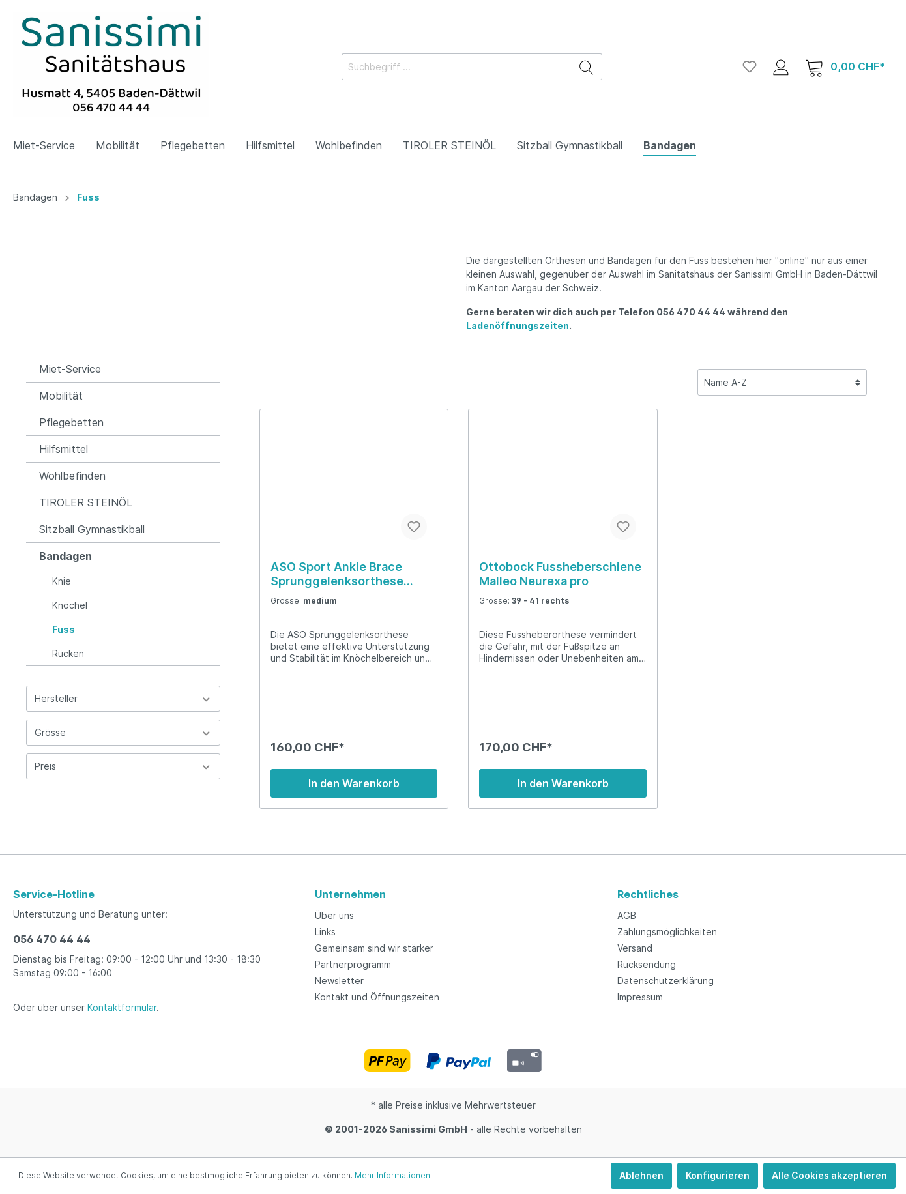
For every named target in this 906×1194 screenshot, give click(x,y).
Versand (634, 948)
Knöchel (69, 605)
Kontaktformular (121, 1007)
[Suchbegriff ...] (457, 66)
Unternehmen (350, 894)
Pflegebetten (71, 422)
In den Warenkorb (354, 783)
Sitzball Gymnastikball (92, 529)
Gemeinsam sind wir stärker (374, 948)
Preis (123, 766)
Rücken (68, 653)
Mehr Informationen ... (396, 1175)
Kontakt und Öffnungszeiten (377, 996)
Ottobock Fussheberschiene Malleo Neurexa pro (560, 574)
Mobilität (61, 395)
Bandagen (65, 555)
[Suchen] (586, 66)
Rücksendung (646, 964)
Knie (61, 581)
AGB (626, 915)
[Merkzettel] (750, 66)
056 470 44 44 (52, 939)
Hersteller (123, 698)
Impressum (640, 996)
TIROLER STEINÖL (85, 502)
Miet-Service (70, 368)
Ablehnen (641, 1175)
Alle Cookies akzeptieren (829, 1175)
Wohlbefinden (72, 475)
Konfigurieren (718, 1175)
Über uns (334, 915)
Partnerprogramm (353, 964)
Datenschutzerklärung (665, 980)
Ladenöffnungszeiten (517, 325)
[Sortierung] (782, 382)
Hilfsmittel (63, 449)
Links (325, 931)
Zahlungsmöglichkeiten (667, 931)
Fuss (63, 629)
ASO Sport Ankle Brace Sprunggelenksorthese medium (336, 574)
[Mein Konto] (781, 66)
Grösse (123, 732)
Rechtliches (648, 894)
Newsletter (339, 980)
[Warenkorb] (845, 67)
